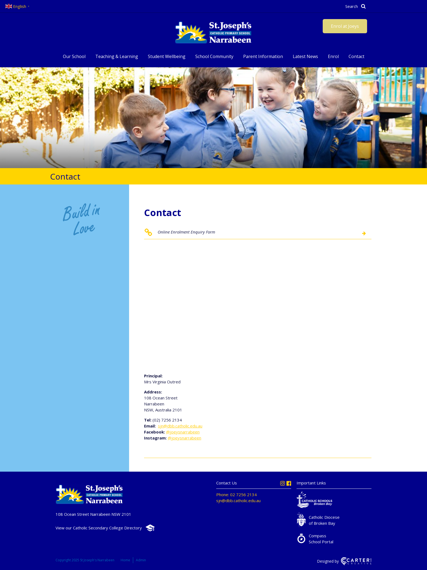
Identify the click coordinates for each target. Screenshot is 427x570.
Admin (141, 560)
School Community (214, 56)
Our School (74, 56)
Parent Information (263, 56)
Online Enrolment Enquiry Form (186, 232)
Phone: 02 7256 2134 (236, 494)
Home (125, 560)
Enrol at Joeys (345, 26)
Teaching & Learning (116, 56)
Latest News (305, 56)
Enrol (333, 56)
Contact (356, 56)
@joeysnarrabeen (183, 432)
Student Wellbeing (166, 56)
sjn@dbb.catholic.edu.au (180, 426)
